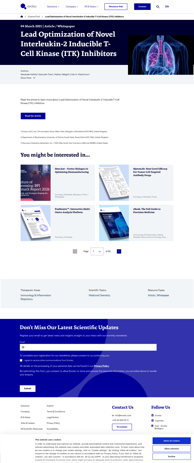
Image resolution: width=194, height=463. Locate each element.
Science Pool (34, 17)
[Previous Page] (75, 251)
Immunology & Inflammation (36, 295)
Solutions (52, 7)
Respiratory (27, 299)
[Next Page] (119, 251)
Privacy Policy (101, 366)
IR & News (90, 7)
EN (167, 7)
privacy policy (113, 447)
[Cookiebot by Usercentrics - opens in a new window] (17, 458)
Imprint (50, 406)
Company (71, 7)
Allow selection (171, 429)
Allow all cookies (172, 421)
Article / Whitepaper (158, 295)
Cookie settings (141, 458)
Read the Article (33, 116)
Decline (171, 437)
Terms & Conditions (56, 412)
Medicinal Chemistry (99, 295)
